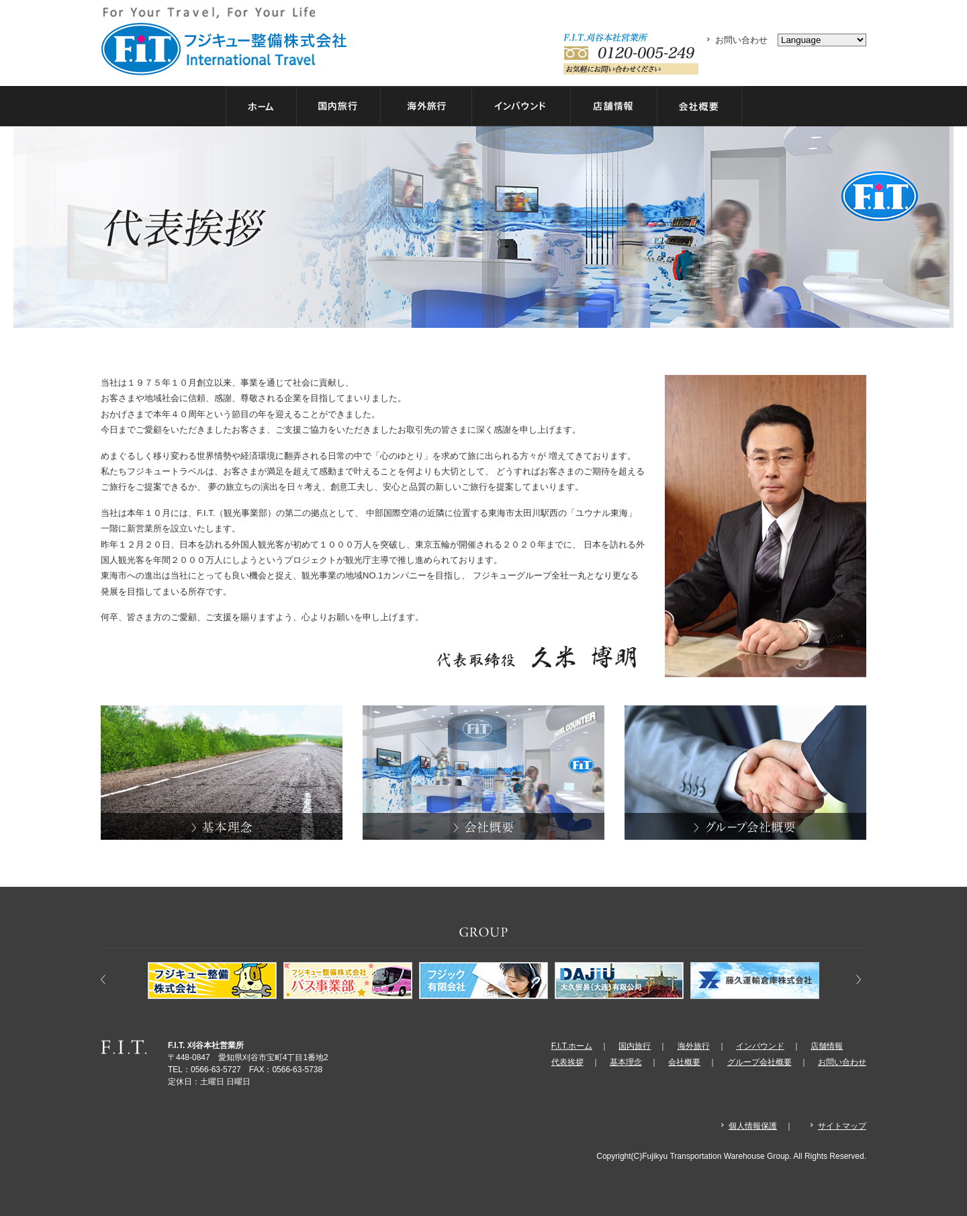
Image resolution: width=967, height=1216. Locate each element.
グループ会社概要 (759, 1062)
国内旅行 (634, 1046)
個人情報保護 (753, 1126)
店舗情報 (827, 1046)
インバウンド (760, 1046)
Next (855, 974)
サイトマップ (842, 1126)
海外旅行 (694, 1046)
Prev (111, 974)
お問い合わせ (741, 40)
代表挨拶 (567, 1062)
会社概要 (684, 1062)
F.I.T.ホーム (571, 1046)
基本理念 (626, 1062)
